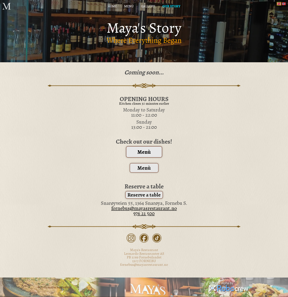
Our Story (171, 6)
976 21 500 (144, 213)
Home (112, 6)
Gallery (148, 6)
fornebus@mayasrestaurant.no (144, 208)
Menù (129, 6)
